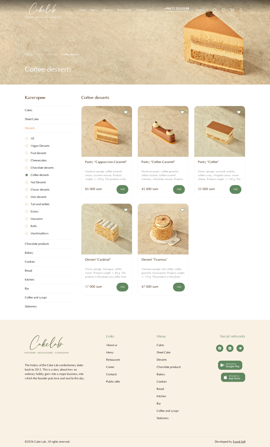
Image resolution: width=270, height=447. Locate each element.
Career (110, 367)
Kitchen (161, 396)
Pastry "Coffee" (208, 162)
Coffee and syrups (168, 411)
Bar (159, 403)
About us (107, 10)
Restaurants (124, 10)
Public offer (113, 381)
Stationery (31, 306)
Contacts (141, 10)
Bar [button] (27, 288)
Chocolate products (169, 367)
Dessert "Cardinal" (98, 260)
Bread (28, 270)
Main (82, 10)
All (32, 138)
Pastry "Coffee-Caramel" (158, 162)
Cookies (30, 261)
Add (122, 189)
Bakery (161, 374)
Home (28, 54)
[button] (202, 10)
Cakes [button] (28, 110)
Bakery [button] (29, 253)
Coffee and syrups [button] (36, 297)
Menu (94, 10)
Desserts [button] (30, 128)
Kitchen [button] (29, 279)
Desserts (52, 54)
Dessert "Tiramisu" (154, 260)
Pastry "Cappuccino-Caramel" (106, 162)
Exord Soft (239, 441)
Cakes (160, 345)
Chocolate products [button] (37, 244)
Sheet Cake (32, 119)
